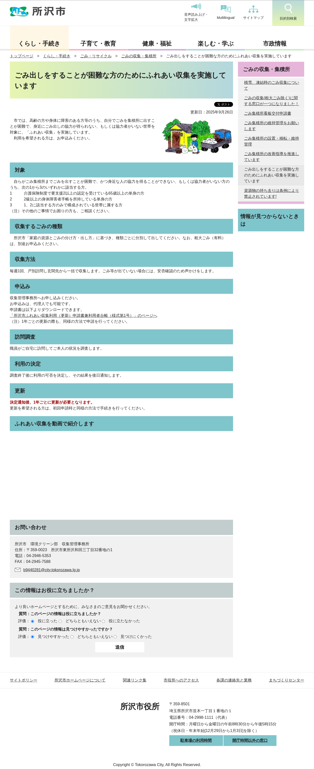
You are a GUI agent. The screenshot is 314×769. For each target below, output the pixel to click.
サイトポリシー (23, 680)
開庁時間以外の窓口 (250, 740)
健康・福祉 (157, 43)
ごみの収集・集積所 (139, 56)
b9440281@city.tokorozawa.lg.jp (51, 570)
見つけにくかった (136, 636)
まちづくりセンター (286, 680)
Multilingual (226, 12)
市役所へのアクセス (181, 680)
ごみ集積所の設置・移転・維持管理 (271, 141)
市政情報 (275, 43)
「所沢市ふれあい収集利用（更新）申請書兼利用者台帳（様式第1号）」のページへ (83, 315)
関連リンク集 (134, 680)
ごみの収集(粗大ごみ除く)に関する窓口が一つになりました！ (271, 101)
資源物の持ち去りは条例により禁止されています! (271, 193)
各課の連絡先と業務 (234, 680)
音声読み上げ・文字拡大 (196, 12)
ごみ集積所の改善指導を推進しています (271, 157)
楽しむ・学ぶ (216, 43)
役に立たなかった (124, 621)
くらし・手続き (39, 43)
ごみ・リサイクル (96, 56)
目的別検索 (288, 12)
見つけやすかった (53, 636)
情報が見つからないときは (269, 220)
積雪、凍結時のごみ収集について (271, 85)
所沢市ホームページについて (79, 680)
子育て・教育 (98, 43)
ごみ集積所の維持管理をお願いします (271, 126)
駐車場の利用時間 (196, 740)
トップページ (21, 56)
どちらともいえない (83, 621)
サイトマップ (253, 12)
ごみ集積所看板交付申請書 (267, 113)
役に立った (47, 621)
